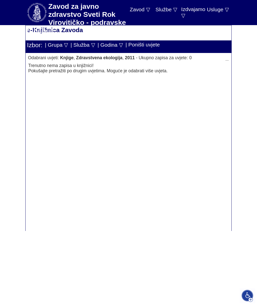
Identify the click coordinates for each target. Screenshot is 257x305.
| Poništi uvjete (142, 44)
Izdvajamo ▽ (193, 12)
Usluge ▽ (218, 9)
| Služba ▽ (83, 45)
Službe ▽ (166, 9)
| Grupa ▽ (56, 45)
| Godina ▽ (110, 45)
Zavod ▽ (140, 9)
